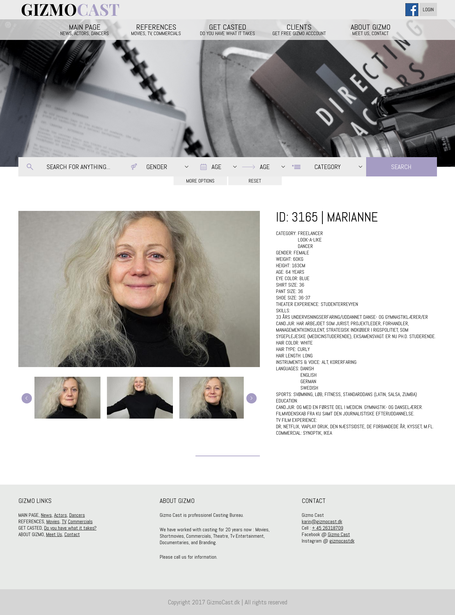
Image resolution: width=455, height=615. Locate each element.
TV (64, 521)
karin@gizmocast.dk (322, 521)
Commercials (80, 521)
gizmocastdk (342, 540)
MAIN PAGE (85, 29)
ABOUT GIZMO (371, 29)
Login (428, 9)
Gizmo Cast (339, 534)
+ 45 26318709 (327, 528)
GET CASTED (228, 29)
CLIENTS (299, 29)
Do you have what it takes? (70, 528)
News (46, 515)
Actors (60, 515)
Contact (72, 534)
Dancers (77, 515)
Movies (53, 521)
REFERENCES (156, 29)
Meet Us (54, 534)
